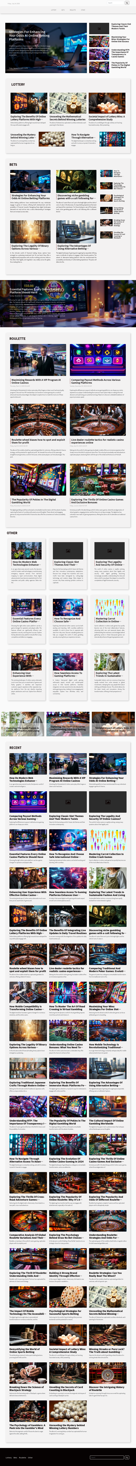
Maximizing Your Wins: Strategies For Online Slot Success (120, 39)
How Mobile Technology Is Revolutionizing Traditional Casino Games (105, 1047)
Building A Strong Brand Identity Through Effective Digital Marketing (64, 1275)
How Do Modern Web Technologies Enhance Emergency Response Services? (27, 780)
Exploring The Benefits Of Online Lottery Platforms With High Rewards (28, 119)
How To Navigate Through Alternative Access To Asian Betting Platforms (83, 139)
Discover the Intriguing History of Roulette (106, 1388)
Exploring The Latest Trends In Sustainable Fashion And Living (108, 675)
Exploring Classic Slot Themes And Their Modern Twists (121, 26)
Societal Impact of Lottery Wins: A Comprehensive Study (107, 118)
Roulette (73, 10)
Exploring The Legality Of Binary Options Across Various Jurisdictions (30, 248)
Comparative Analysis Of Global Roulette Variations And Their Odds (27, 1237)
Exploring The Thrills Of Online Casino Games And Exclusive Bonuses (97, 501)
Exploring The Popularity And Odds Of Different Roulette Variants (106, 1199)
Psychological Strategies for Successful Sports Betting (119, 198)
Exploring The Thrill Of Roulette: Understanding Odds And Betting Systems (68, 729)
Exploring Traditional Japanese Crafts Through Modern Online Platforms (27, 1085)
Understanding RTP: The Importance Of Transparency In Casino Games (120, 53)
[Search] (115, 3)
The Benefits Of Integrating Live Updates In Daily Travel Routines (68, 931)
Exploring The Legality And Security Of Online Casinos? (109, 564)
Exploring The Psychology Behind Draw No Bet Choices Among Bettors (119, 187)
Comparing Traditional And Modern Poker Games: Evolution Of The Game (107, 971)
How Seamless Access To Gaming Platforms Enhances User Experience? (68, 894)
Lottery (53, 10)
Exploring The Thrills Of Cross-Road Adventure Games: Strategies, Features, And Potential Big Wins (26, 1201)
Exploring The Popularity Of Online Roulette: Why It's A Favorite (65, 1199)
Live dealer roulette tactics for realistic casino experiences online (97, 441)
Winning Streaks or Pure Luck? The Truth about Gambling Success (106, 1351)
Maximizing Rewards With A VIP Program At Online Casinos (36, 381)
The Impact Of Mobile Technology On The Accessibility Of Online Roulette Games (27, 1313)
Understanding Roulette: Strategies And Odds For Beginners (103, 1237)
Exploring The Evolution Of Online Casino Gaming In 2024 (66, 1160)
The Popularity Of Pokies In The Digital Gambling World (120, 65)
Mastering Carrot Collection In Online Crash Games (107, 621)
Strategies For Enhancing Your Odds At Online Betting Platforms (29, 35)
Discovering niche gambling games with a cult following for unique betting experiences (75, 198)
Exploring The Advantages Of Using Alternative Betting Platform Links (74, 248)
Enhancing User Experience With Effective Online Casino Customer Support (27, 894)
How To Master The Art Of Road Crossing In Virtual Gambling (67, 1008)
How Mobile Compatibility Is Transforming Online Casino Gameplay (25, 1009)
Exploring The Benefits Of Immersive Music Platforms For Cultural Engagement (67, 1085)
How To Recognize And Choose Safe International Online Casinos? (66, 856)
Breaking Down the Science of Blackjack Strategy (119, 223)
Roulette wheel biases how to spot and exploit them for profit (38, 441)
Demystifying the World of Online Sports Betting (119, 210)
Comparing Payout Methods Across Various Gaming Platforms (95, 381)
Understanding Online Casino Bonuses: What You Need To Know (66, 1047)
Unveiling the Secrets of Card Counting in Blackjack (119, 235)
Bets (63, 10)
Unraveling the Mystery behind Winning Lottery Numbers (23, 137)
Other (83, 10)
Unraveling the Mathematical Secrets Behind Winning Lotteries (67, 118)
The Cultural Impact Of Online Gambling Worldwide (106, 1122)
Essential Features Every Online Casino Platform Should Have (34, 290)
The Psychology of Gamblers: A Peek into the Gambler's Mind (27, 1426)
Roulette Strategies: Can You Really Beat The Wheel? (105, 1274)
